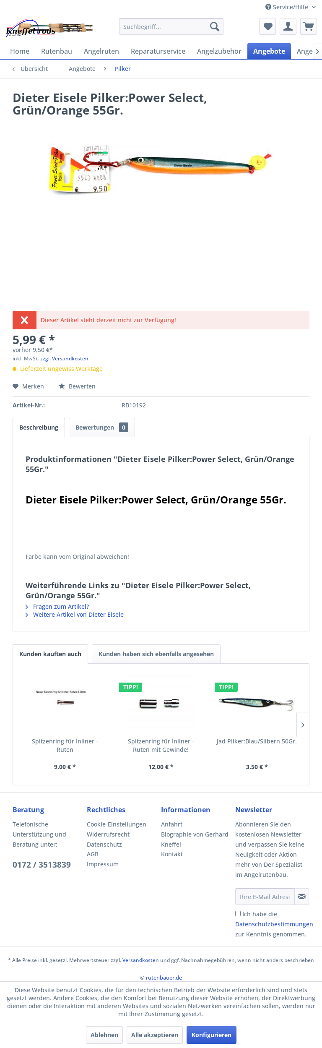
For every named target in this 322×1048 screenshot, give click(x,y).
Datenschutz (104, 844)
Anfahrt (171, 824)
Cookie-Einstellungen (116, 824)
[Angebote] (269, 51)
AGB (93, 854)
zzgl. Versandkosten (64, 358)
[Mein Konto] (288, 26)
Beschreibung (38, 427)
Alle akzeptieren (154, 1035)
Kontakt (172, 854)
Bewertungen (101, 427)
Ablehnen (104, 1035)
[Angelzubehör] (219, 51)
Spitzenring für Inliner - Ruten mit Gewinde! (161, 745)
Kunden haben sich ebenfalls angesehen (156, 654)
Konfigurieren (211, 1035)
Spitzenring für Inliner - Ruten (65, 745)
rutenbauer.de (164, 977)
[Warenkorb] (308, 26)
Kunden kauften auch (50, 654)
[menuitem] (171, 26)
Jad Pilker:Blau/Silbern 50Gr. (257, 741)
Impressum (103, 864)
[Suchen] (214, 26)
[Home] (19, 51)
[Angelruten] (101, 51)
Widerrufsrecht (108, 834)
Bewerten (77, 386)
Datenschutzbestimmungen (274, 924)
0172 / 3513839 (42, 864)
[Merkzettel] (267, 26)
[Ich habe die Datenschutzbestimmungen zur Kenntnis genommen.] (238, 913)
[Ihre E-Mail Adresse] (265, 896)
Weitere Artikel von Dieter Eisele (75, 614)
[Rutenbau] (56, 51)
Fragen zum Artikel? (57, 606)
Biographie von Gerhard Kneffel (195, 839)
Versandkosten (140, 960)
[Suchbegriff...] (171, 26)
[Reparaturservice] (158, 51)
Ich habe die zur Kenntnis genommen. (274, 924)
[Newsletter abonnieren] (301, 896)
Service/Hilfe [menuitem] (287, 7)
